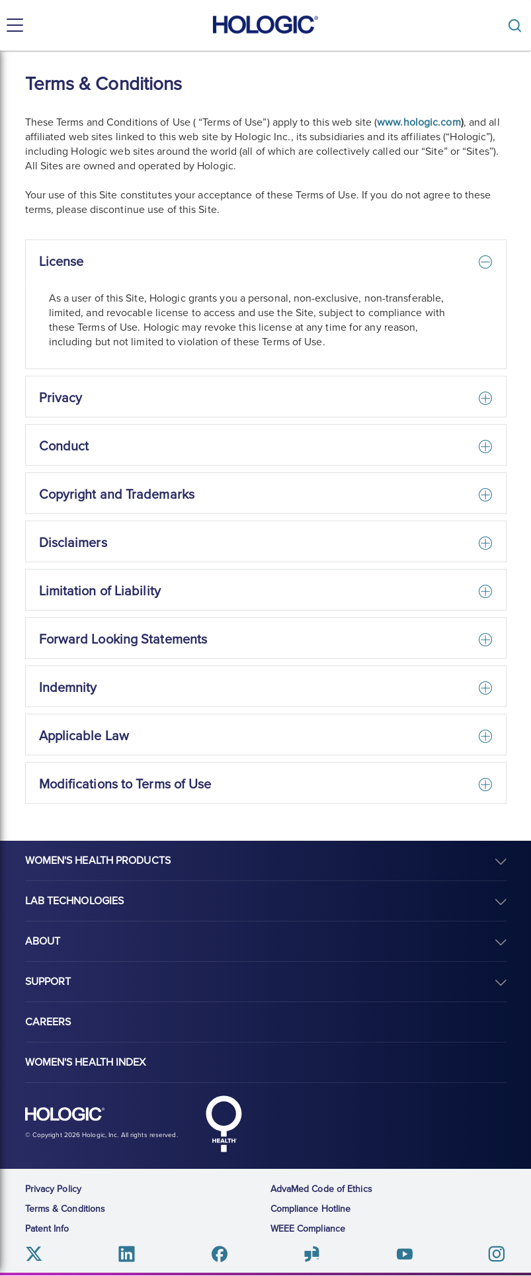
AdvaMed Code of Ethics (321, 1189)
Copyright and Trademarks (116, 495)
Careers (48, 1022)
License (61, 262)
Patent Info (47, 1228)
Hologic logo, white (64, 1114)
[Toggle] (518, 25)
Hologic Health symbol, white (224, 1124)
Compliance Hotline (310, 1208)
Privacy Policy (53, 1189)
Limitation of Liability (100, 591)
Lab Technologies (74, 901)
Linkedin (126, 1253)
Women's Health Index (85, 1062)
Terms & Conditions (65, 1208)
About (43, 941)
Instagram (496, 1253)
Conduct (64, 446)
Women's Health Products (98, 860)
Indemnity (68, 688)
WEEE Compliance (308, 1228)
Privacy (61, 398)
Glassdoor (311, 1253)
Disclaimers (73, 543)
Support (48, 981)
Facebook (219, 1253)
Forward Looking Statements (123, 640)
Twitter (34, 1253)
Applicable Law (84, 736)
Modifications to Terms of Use (125, 784)
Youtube (404, 1253)
